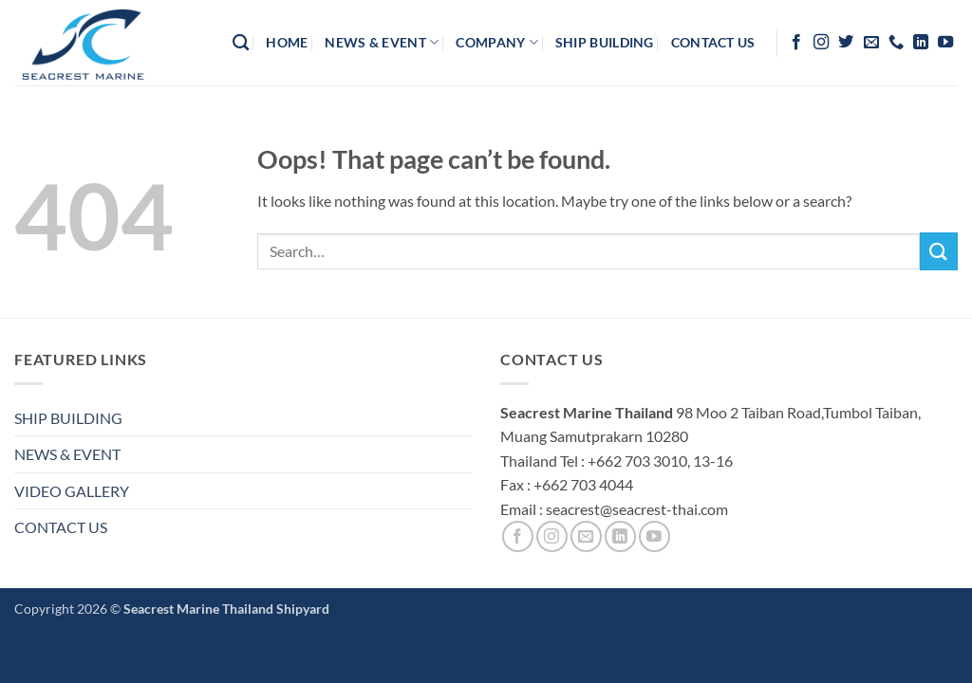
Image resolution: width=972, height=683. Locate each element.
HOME (287, 42)
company (497, 42)
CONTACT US (60, 527)
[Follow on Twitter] (845, 42)
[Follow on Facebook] (796, 42)
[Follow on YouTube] (945, 42)
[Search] (241, 43)
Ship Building (604, 42)
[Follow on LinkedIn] (920, 42)
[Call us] (896, 42)
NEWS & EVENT (67, 454)
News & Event (382, 42)
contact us (713, 42)
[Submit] (939, 250)
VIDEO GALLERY (71, 491)
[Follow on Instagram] (821, 42)
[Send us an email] (871, 42)
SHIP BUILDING (68, 418)
